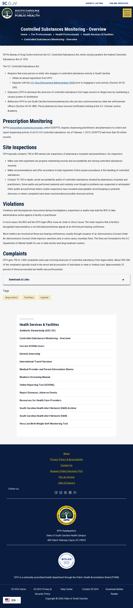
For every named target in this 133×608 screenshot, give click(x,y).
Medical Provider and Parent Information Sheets (47, 369)
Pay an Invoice (67, 477)
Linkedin (60, 492)
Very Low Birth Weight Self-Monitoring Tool (44, 423)
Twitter (70, 492)
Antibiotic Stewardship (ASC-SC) (38, 330)
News (66, 453)
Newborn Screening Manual (35, 377)
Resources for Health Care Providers (40, 400)
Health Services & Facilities (98, 34)
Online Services (118, 3)
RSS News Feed (65, 492)
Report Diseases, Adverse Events (38, 392)
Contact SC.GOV (90, 589)
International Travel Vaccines (36, 361)
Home (24, 34)
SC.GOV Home (18, 589)
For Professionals (41, 34)
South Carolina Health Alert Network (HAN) (43, 416)
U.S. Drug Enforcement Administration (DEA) (52, 82)
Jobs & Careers (66, 483)
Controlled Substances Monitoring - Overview (45, 338)
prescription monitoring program (26, 127)
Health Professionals (67, 34)
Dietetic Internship (30, 353)
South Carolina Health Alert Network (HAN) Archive (48, 408)
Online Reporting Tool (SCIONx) (37, 384)
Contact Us (67, 465)
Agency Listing (94, 3)
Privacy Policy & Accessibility (66, 459)
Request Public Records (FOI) (66, 471)
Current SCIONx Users (32, 346)
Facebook (56, 492)
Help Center (66, 589)
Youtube (75, 492)
